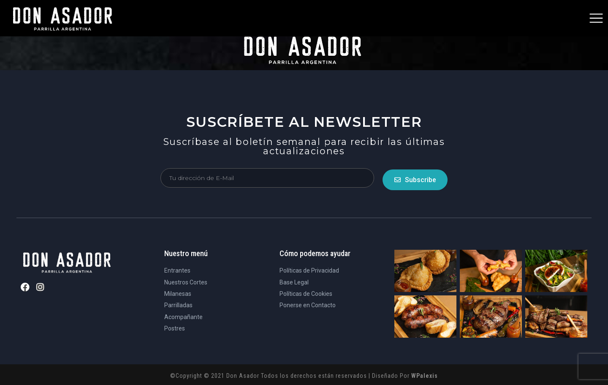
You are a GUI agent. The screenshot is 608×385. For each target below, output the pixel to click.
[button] (596, 18)
